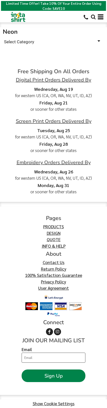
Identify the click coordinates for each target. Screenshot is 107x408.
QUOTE (54, 239)
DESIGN (54, 233)
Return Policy (53, 269)
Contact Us (54, 262)
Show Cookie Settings (54, 403)
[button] (93, 16)
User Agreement (53, 288)
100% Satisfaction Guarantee (53, 275)
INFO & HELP (54, 246)
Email (27, 349)
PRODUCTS (53, 226)
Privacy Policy (53, 281)
